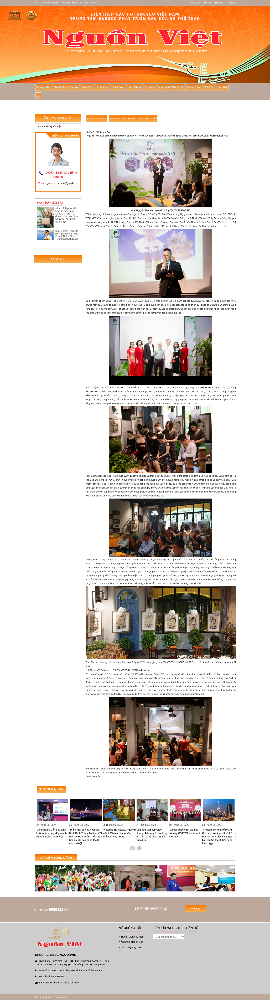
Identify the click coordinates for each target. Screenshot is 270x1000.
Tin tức (207, 2)
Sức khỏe (134, 87)
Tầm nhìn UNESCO (200, 87)
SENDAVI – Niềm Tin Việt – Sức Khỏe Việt (133, 118)
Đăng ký (195, 908)
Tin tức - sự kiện (66, 87)
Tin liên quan (51, 789)
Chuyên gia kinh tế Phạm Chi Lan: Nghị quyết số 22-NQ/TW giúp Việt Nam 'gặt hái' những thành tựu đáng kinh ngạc (217, 836)
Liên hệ (231, 2)
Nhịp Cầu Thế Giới (170, 87)
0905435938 (59, 909)
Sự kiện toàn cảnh (56, 858)
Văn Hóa (87, 87)
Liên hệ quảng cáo (130, 947)
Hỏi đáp (219, 2)
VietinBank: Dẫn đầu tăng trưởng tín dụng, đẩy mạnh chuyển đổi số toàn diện (51, 833)
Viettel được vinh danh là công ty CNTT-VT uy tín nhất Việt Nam (185, 833)
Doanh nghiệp (96, 118)
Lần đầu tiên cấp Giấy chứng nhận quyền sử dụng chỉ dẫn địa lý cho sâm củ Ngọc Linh (152, 834)
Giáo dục (102, 87)
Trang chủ (44, 87)
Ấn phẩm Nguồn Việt (49, 126)
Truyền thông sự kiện (131, 936)
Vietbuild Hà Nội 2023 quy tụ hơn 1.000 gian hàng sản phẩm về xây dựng (119, 833)
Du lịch (149, 87)
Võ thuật (118, 87)
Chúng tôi (194, 2)
